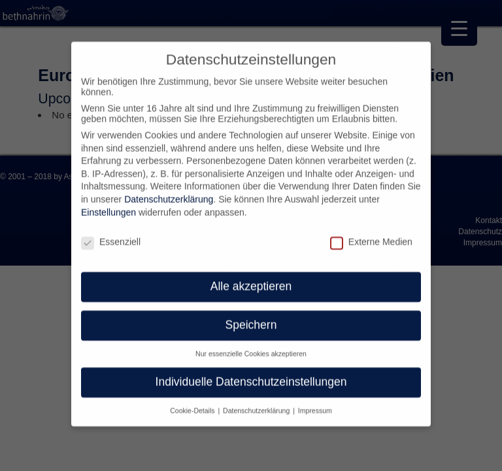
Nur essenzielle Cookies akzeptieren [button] (251, 344)
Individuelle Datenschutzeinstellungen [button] (251, 372)
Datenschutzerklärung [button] (257, 401)
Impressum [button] (315, 401)
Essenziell (111, 231)
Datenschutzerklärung (168, 189)
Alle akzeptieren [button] (251, 276)
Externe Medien (371, 231)
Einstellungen (108, 203)
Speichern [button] (251, 315)
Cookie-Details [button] (193, 401)
